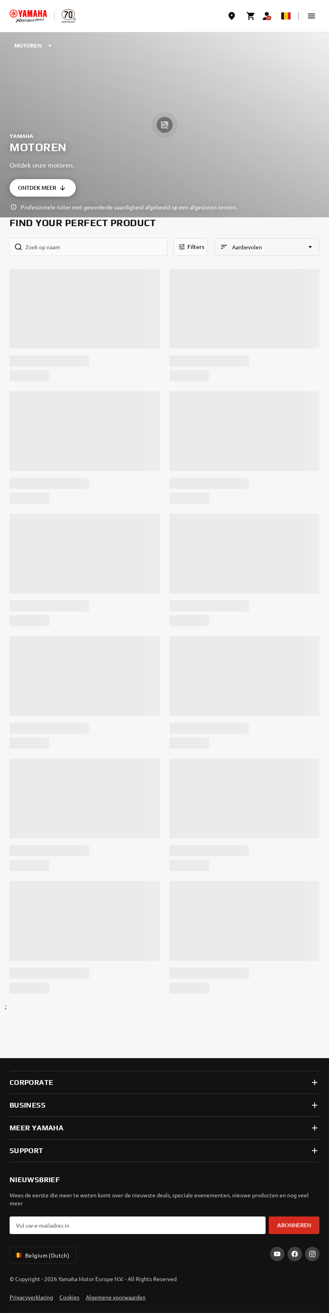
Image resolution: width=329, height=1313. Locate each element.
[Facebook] (295, 1254)
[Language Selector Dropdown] (286, 16)
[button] (311, 16)
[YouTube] (277, 1254)
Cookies (69, 1297)
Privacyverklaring (31, 1297)
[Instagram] (312, 1254)
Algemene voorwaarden (116, 1297)
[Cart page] (251, 16)
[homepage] (28, 16)
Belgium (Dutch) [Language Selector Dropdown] (41, 1255)
